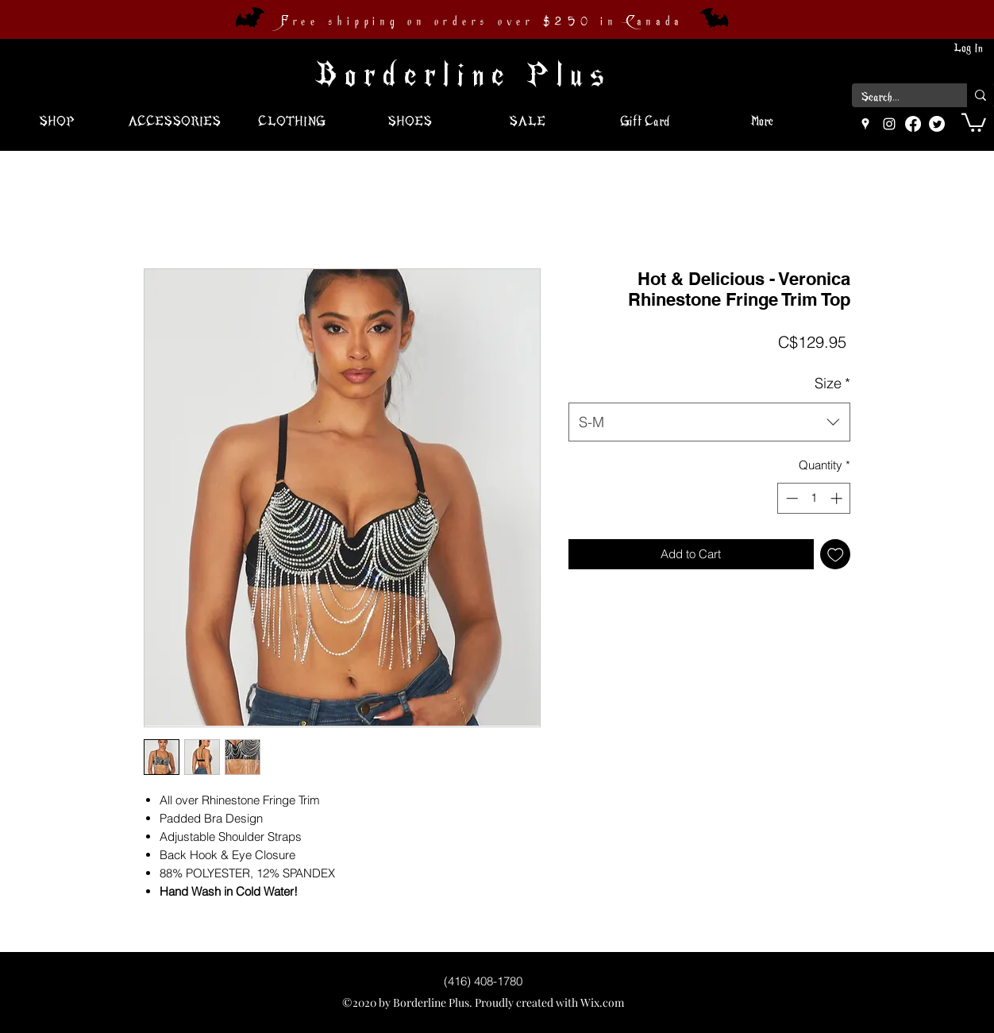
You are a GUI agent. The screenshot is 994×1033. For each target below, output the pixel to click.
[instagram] (889, 124)
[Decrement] (790, 498)
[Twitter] (937, 124)
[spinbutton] (814, 498)
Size (832, 383)
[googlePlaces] (865, 124)
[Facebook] (913, 124)
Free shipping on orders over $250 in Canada (482, 21)
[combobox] (709, 422)
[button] (973, 121)
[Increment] (838, 498)
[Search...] (897, 97)
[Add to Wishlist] (835, 554)
